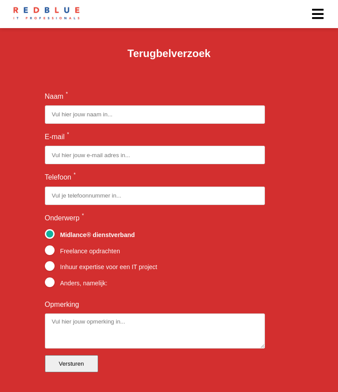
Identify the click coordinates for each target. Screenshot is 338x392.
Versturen (71, 363)
